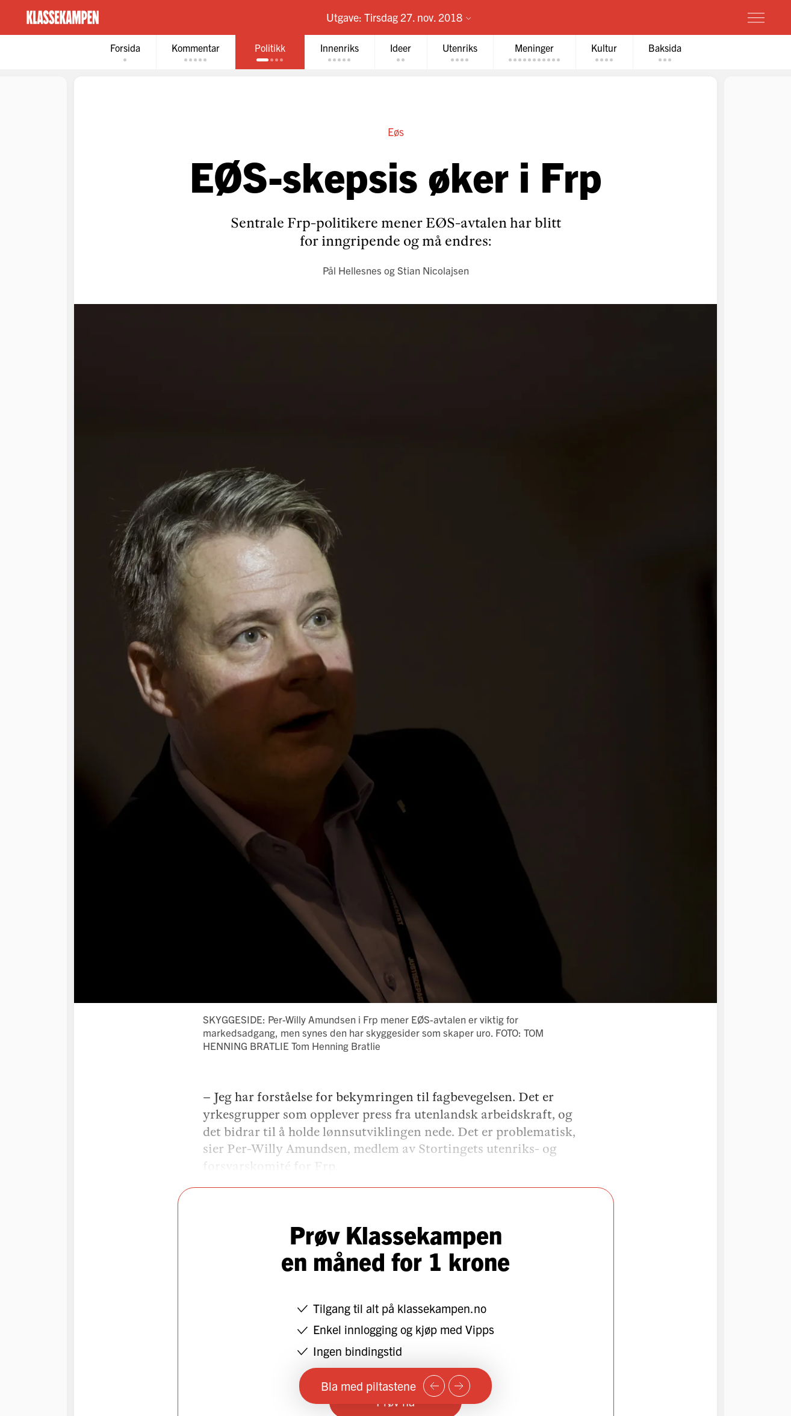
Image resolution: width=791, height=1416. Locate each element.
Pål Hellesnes (352, 270)
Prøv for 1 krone (684, 17)
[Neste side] (459, 1386)
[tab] (125, 52)
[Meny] (756, 17)
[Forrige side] (434, 1386)
